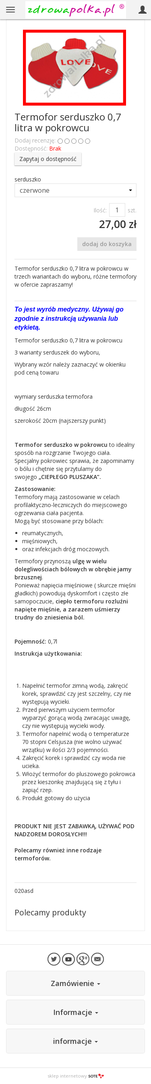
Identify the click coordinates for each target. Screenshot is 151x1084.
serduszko (27, 179)
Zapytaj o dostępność (48, 159)
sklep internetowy (76, 1076)
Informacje (75, 1012)
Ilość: (100, 210)
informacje (75, 1041)
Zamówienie (75, 983)
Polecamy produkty (50, 912)
